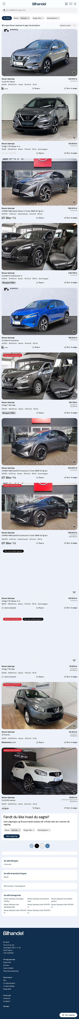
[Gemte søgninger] (66, 4)
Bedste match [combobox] (65, 25)
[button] (39, 52)
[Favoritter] (70, 4)
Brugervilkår (7, 989)
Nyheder (6, 965)
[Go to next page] (47, 846)
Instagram (6, 1001)
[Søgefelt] (41, 10)
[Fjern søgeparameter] (42, 18)
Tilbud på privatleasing (10, 971)
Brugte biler (7, 962)
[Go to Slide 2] (38, 73)
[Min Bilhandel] (75, 4)
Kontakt (6, 1006)
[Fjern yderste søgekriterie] (28, 18)
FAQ (4, 980)
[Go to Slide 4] (40, 73)
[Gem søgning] (68, 1015)
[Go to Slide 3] (39, 73)
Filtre (7, 18)
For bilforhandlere (9, 983)
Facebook (6, 998)
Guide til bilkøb (8, 968)
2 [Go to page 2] (42, 846)
